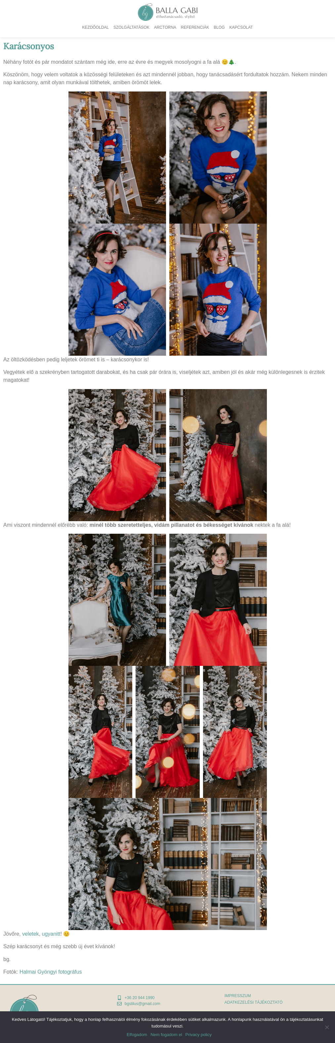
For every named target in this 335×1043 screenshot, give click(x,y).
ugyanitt (51, 934)
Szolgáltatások (131, 27)
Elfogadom (137, 1034)
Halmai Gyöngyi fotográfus (51, 972)
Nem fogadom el (166, 1034)
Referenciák (195, 27)
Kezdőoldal (95, 27)
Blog (219, 27)
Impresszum (238, 995)
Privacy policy (199, 1034)
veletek (30, 934)
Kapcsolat (241, 27)
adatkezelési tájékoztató (254, 1002)
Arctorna (165, 27)
